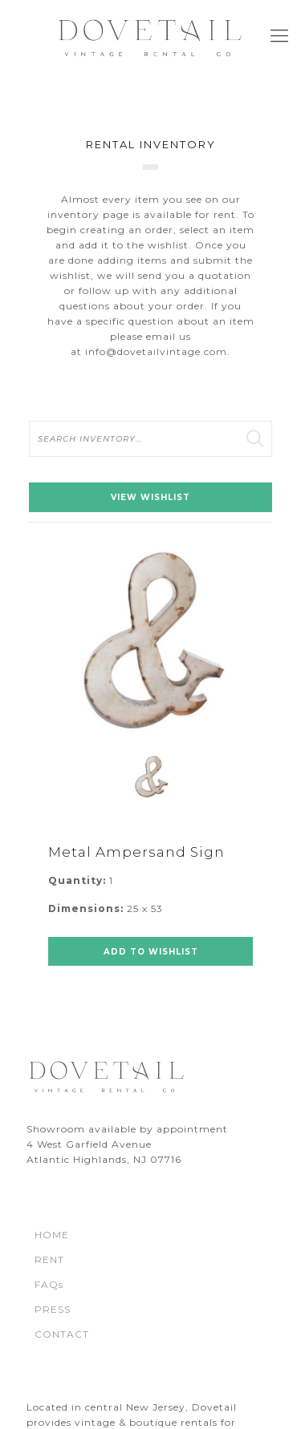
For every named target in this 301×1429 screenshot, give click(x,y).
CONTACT (62, 1334)
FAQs (49, 1284)
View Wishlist (150, 497)
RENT (49, 1259)
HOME (52, 1235)
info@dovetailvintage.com (156, 351)
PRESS (53, 1309)
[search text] (150, 439)
